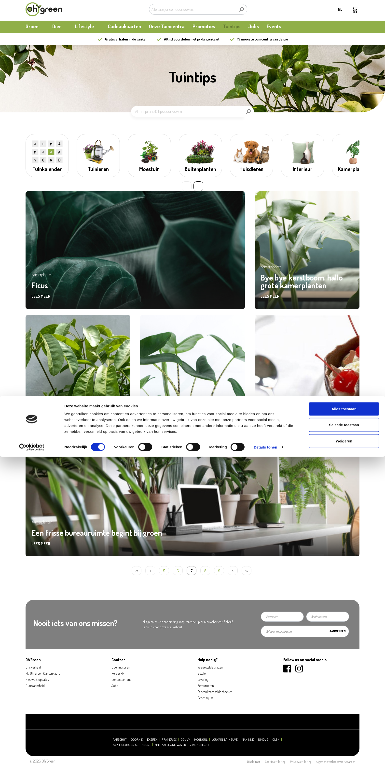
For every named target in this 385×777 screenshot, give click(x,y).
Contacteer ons (121, 679)
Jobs (114, 685)
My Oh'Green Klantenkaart (43, 673)
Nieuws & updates (37, 679)
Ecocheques (205, 698)
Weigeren (344, 761)
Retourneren (205, 685)
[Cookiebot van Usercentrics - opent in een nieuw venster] (31, 767)
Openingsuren (120, 667)
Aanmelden (338, 631)
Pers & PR (117, 673)
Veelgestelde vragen (210, 667)
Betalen (202, 673)
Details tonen (265, 767)
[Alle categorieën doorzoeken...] (192, 9)
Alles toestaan (344, 729)
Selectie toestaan (344, 745)
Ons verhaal (33, 667)
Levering (202, 679)
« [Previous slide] (187, 186)
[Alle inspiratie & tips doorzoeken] (187, 111)
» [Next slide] (198, 186)
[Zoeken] (241, 9)
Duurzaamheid (35, 685)
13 (254, 39)
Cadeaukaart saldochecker (214, 692)
